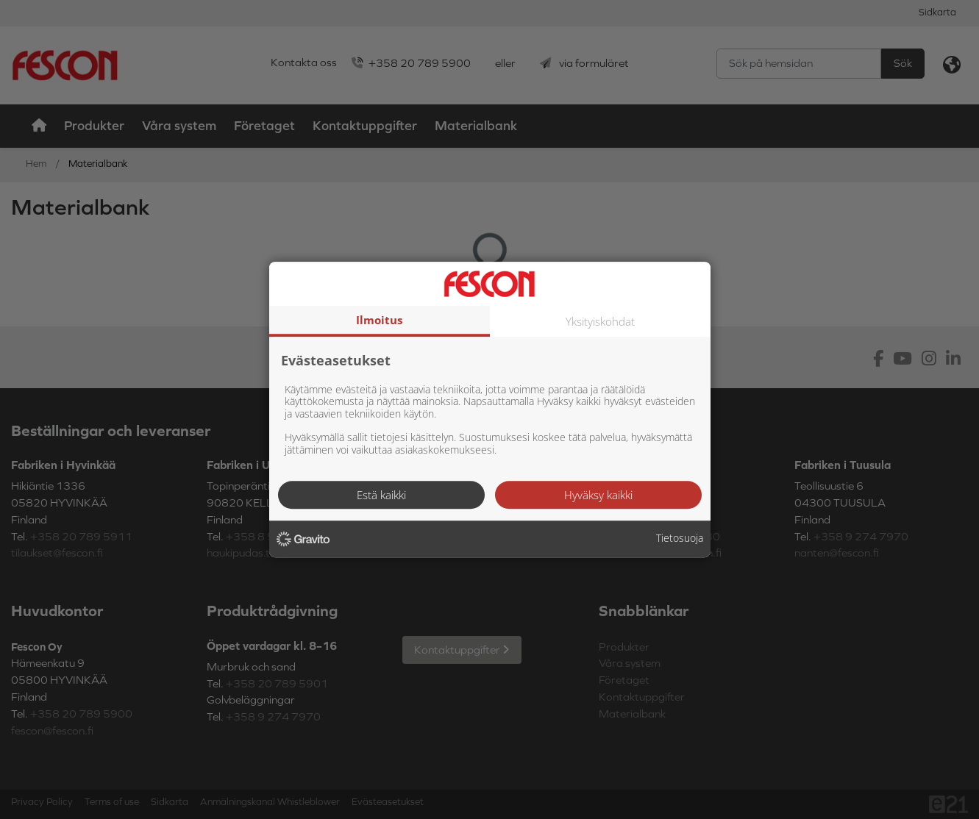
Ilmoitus (379, 319)
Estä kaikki (381, 494)
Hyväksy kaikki (598, 494)
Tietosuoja (679, 538)
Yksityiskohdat (600, 321)
